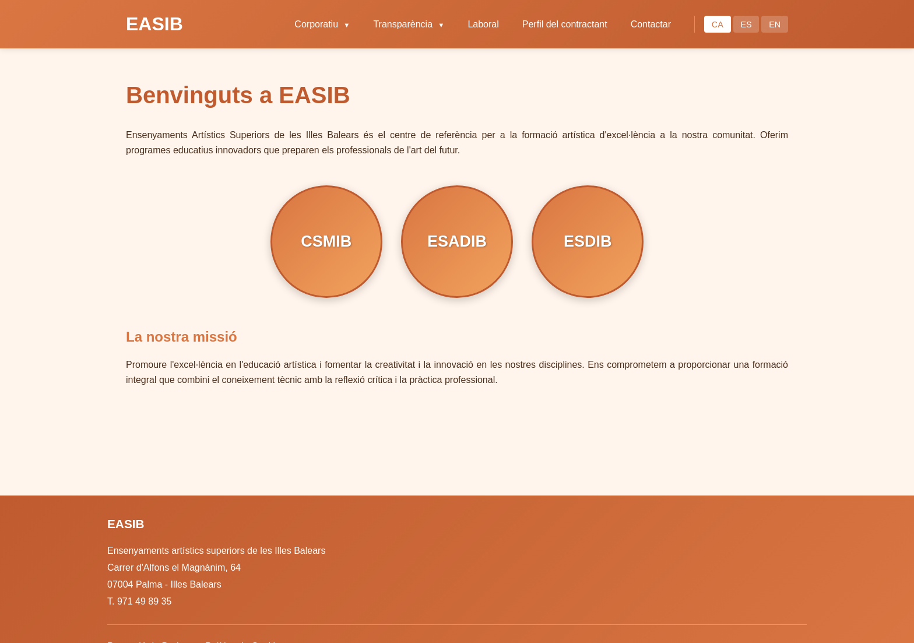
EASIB (154, 23)
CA (717, 24)
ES (745, 24)
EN (775, 24)
